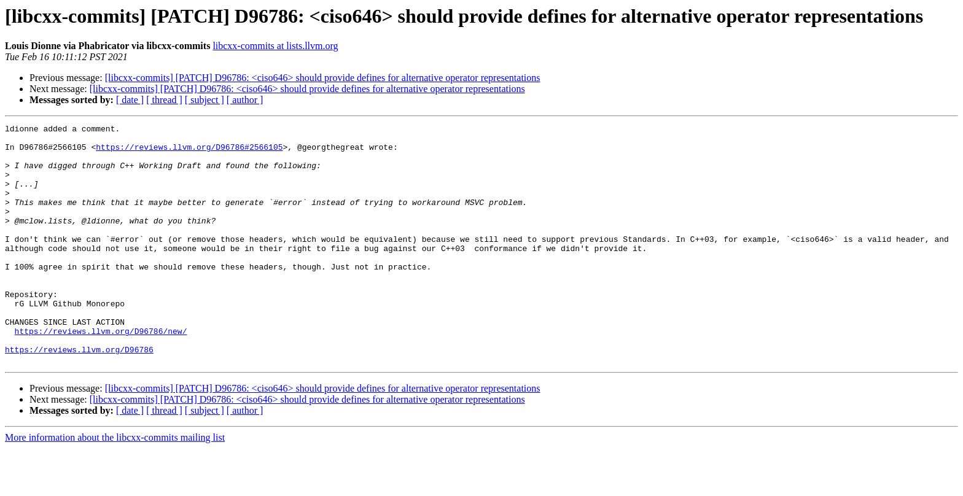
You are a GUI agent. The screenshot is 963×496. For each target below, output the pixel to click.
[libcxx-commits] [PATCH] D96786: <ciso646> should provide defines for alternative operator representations (322, 77)
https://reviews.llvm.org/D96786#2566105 (189, 152)
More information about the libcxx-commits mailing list (115, 485)
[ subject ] (204, 100)
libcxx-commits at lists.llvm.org (275, 46)
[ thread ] (164, 100)
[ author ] (245, 100)
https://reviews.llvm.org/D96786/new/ (101, 373)
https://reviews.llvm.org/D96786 (79, 395)
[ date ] (130, 100)
